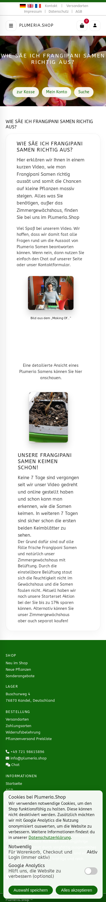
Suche (83, 92)
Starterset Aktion (58, 596)
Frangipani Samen (59, 547)
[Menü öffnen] (11, 25)
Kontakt (51, 6)
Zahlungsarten (18, 726)
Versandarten (77, 6)
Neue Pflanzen (18, 669)
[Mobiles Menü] (95, 25)
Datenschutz (59, 12)
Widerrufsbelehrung (23, 732)
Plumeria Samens (36, 371)
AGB (78, 12)
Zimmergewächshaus (49, 614)
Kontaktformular (54, 265)
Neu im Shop (17, 663)
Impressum (33, 12)
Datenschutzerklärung (50, 837)
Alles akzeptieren (76, 890)
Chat (15, 765)
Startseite (14, 783)
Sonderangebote (20, 676)
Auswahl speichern (31, 890)
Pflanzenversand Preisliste (29, 739)
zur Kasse (26, 92)
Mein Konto (56, 92)
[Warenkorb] (82, 25)
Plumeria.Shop (36, 25)
